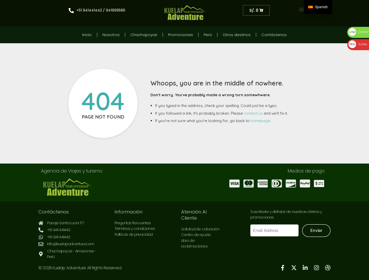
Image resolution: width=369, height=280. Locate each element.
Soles (357, 44)
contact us (253, 113)
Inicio (87, 34)
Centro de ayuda (195, 234)
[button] (301, 9)
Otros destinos (237, 34)
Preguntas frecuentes (133, 222)
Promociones (180, 34)
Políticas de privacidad (134, 234)
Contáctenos (274, 34)
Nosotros (111, 34)
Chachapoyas (143, 34)
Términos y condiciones (135, 228)
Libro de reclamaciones (194, 243)
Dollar (358, 31)
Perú (208, 34)
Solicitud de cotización (200, 229)
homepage (260, 120)
